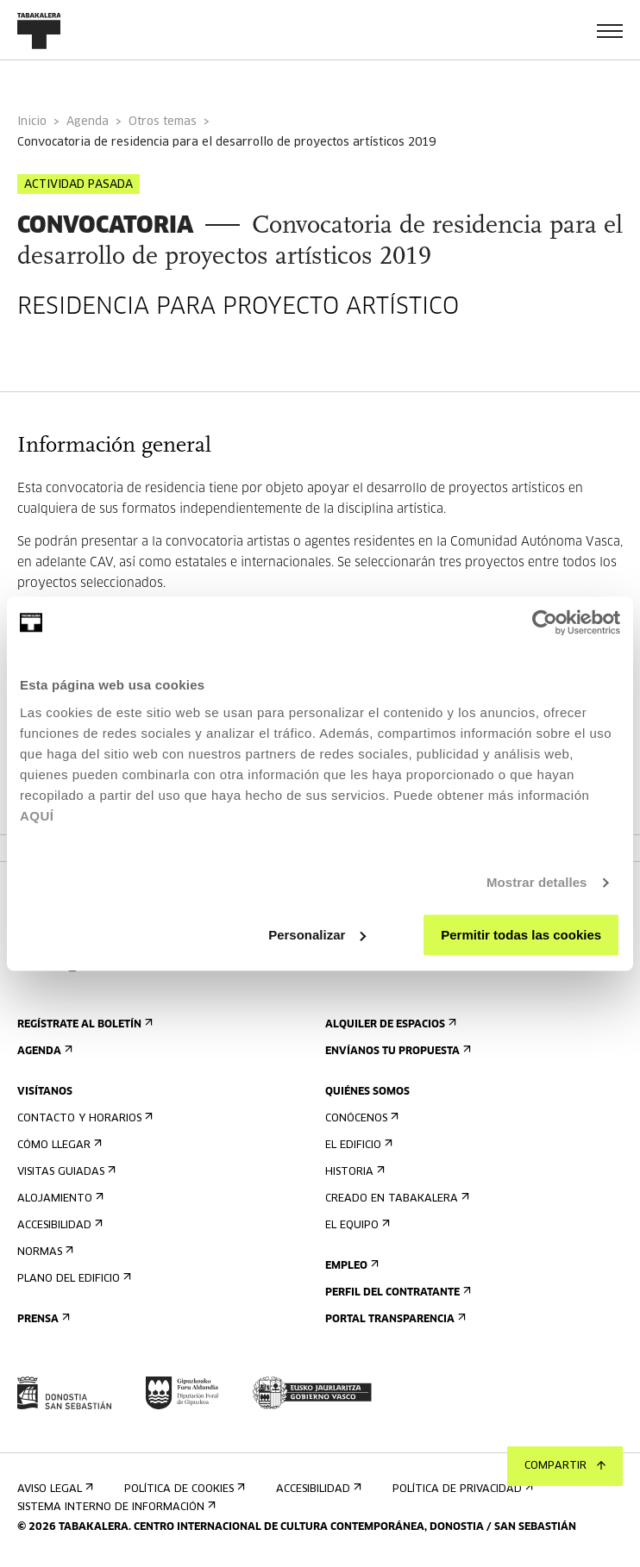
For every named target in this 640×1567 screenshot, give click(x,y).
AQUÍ (37, 815)
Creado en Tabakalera (395, 1198)
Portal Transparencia (393, 1319)
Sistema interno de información (114, 1507)
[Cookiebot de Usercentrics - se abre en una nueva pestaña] (544, 622)
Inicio (32, 122)
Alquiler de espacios (389, 1024)
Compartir (564, 1466)
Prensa (41, 1319)
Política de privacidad (461, 1489)
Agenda (87, 122)
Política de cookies (183, 1489)
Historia (353, 1171)
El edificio (357, 1145)
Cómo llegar (57, 1145)
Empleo (350, 1265)
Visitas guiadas (64, 1171)
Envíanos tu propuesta (396, 1051)
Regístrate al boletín (83, 1024)
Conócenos (360, 1118)
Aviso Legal (53, 1489)
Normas (43, 1252)
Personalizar (317, 934)
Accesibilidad (58, 1225)
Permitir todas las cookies (521, 934)
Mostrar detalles (536, 882)
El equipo (355, 1225)
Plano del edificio (72, 1278)
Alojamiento (58, 1198)
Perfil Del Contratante (396, 1292)
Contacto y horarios (83, 1118)
